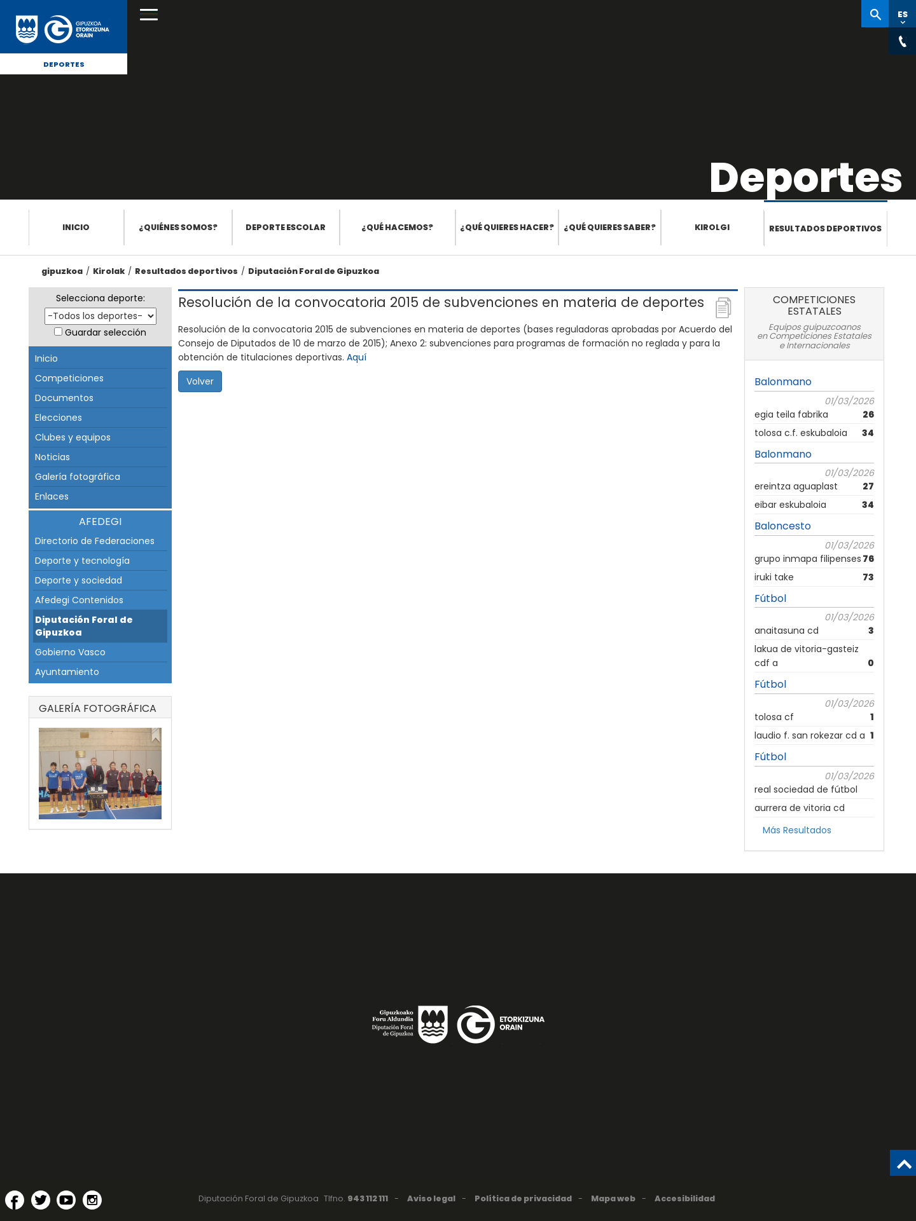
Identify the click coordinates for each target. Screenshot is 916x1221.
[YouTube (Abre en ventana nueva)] (66, 1200)
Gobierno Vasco (70, 652)
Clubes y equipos (73, 437)
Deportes (64, 64)
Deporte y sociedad (78, 580)
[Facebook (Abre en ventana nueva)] (14, 1200)
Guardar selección (105, 332)
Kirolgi (712, 227)
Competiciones (69, 378)
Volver (200, 381)
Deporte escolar (286, 227)
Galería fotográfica (77, 476)
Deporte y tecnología (82, 560)
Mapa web (613, 1198)
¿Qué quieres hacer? (507, 227)
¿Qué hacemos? (397, 227)
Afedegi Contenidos (79, 600)
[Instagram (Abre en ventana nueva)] (92, 1200)
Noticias (52, 457)
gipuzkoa (62, 271)
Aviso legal (431, 1198)
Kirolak (109, 271)
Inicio (76, 227)
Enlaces (52, 496)
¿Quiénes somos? (178, 227)
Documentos (64, 398)
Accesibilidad (685, 1198)
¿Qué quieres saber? (610, 227)
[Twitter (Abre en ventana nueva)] (40, 1200)
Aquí (356, 357)
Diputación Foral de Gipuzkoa (313, 271)
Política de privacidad (523, 1198)
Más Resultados (797, 830)
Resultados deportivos (825, 228)
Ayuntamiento (67, 671)
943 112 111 (367, 1198)
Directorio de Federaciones (95, 541)
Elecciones (58, 417)
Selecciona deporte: (100, 298)
